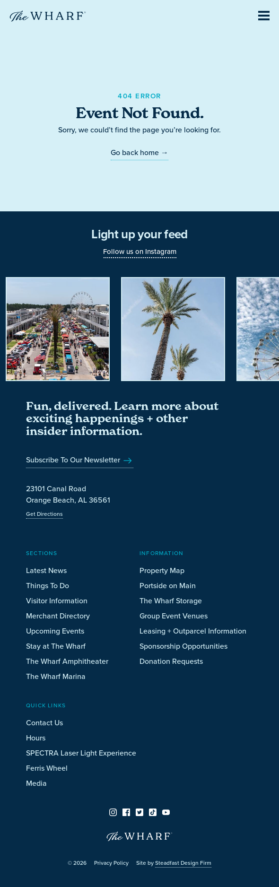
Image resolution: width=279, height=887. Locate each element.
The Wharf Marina (56, 676)
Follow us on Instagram (139, 251)
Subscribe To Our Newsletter (79, 459)
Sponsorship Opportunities (183, 646)
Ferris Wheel (47, 768)
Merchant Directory (58, 615)
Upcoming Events (55, 631)
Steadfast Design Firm (183, 863)
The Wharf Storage (171, 600)
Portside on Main (168, 585)
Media (36, 783)
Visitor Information (56, 600)
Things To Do (47, 585)
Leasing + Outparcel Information (193, 631)
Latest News (46, 570)
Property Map (162, 570)
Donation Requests (171, 661)
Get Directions (44, 514)
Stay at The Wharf (56, 646)
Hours (35, 737)
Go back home (139, 152)
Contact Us (44, 722)
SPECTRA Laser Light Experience (81, 753)
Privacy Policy (111, 863)
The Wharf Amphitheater (67, 661)
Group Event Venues (174, 615)
